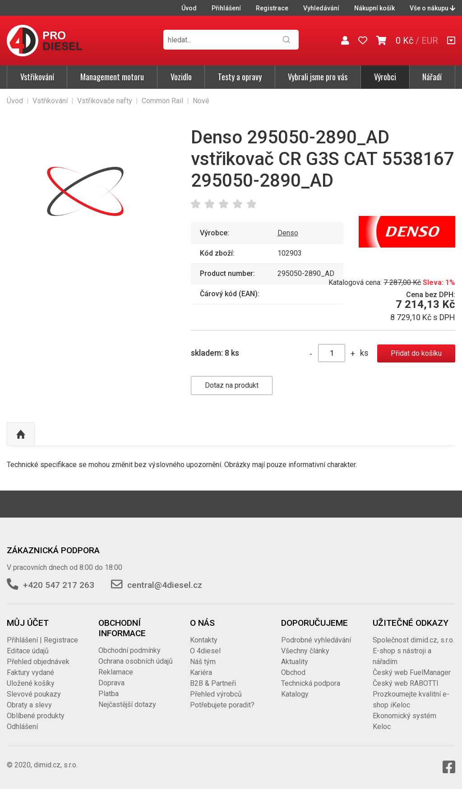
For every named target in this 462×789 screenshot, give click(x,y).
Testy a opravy (240, 77)
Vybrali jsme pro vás (317, 77)
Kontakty (203, 640)
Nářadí (432, 77)
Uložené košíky (31, 683)
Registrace (272, 8)
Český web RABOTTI (406, 683)
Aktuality (294, 661)
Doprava (111, 683)
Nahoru (20, 434)
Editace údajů (28, 651)
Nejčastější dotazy (127, 704)
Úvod (189, 8)
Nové (201, 100)
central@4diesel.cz (164, 585)
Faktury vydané (30, 672)
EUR (429, 40)
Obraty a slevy (29, 705)
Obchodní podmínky (129, 650)
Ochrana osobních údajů (135, 661)
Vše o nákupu (432, 8)
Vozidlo (181, 77)
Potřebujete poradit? (222, 705)
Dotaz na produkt (232, 385)
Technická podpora (310, 683)
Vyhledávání (321, 8)
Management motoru (112, 77)
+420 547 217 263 (58, 585)
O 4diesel (205, 651)
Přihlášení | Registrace (42, 640)
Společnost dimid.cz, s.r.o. (413, 640)
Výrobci (385, 77)
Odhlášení (22, 726)
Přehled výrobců (216, 694)
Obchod (293, 672)
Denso (287, 233)
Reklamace (115, 672)
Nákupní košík (374, 8)
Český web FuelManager (412, 672)
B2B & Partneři (213, 683)
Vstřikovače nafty (104, 100)
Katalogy (295, 694)
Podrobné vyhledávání (316, 640)
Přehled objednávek (38, 661)
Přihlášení (226, 8)
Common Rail (162, 100)
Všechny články (305, 651)
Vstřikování (37, 77)
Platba (108, 693)
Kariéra (201, 672)
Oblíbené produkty (36, 715)
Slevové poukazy (34, 694)
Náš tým (203, 661)
